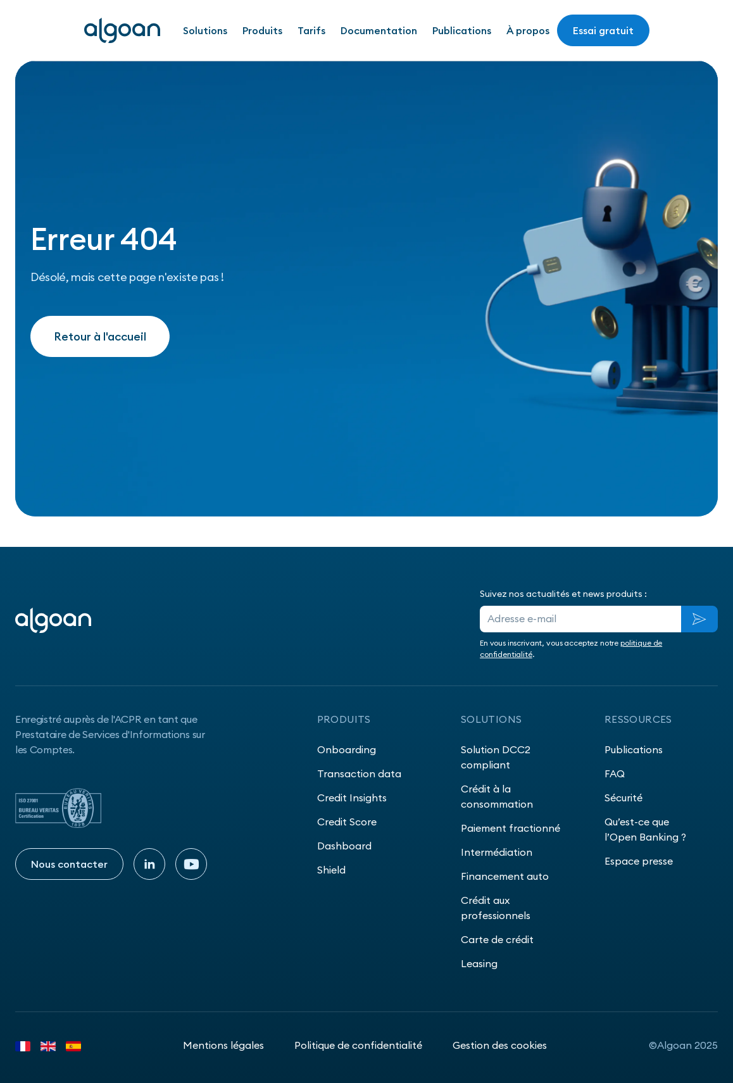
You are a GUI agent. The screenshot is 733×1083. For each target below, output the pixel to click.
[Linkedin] (149, 864)
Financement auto (505, 876)
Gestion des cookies (500, 1045)
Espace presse (639, 861)
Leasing (479, 963)
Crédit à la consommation (497, 796)
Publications (461, 30)
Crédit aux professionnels (495, 908)
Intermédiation (496, 852)
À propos (527, 30)
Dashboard (344, 845)
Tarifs (311, 30)
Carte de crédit (497, 939)
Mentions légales (223, 1045)
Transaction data (359, 773)
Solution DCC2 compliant (495, 757)
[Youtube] (191, 864)
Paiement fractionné (510, 828)
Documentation (379, 30)
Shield (331, 869)
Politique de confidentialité (358, 1045)
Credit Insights (352, 797)
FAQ (615, 773)
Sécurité (623, 797)
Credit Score (347, 821)
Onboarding (346, 749)
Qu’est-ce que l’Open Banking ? (645, 829)
